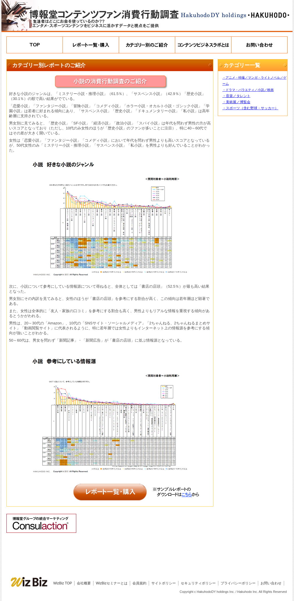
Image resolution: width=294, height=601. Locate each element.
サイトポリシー (163, 583)
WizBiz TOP (62, 583)
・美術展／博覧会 (236, 102)
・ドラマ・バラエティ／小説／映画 (248, 90)
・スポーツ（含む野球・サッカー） (250, 108)
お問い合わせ (271, 583)
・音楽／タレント (236, 96)
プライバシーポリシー (238, 583)
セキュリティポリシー (198, 583)
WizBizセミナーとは (111, 583)
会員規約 (139, 583)
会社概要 (84, 583)
